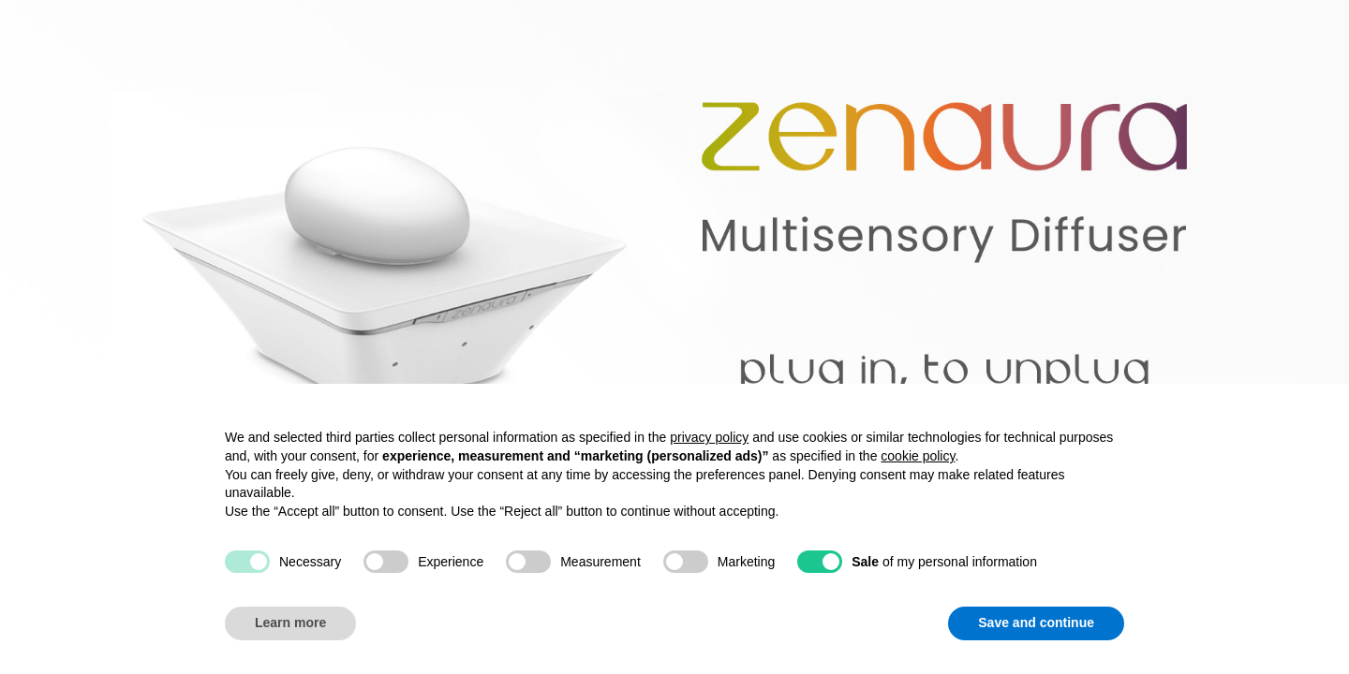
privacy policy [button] (709, 437)
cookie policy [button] (918, 455)
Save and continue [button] (1036, 622)
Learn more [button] (290, 622)
